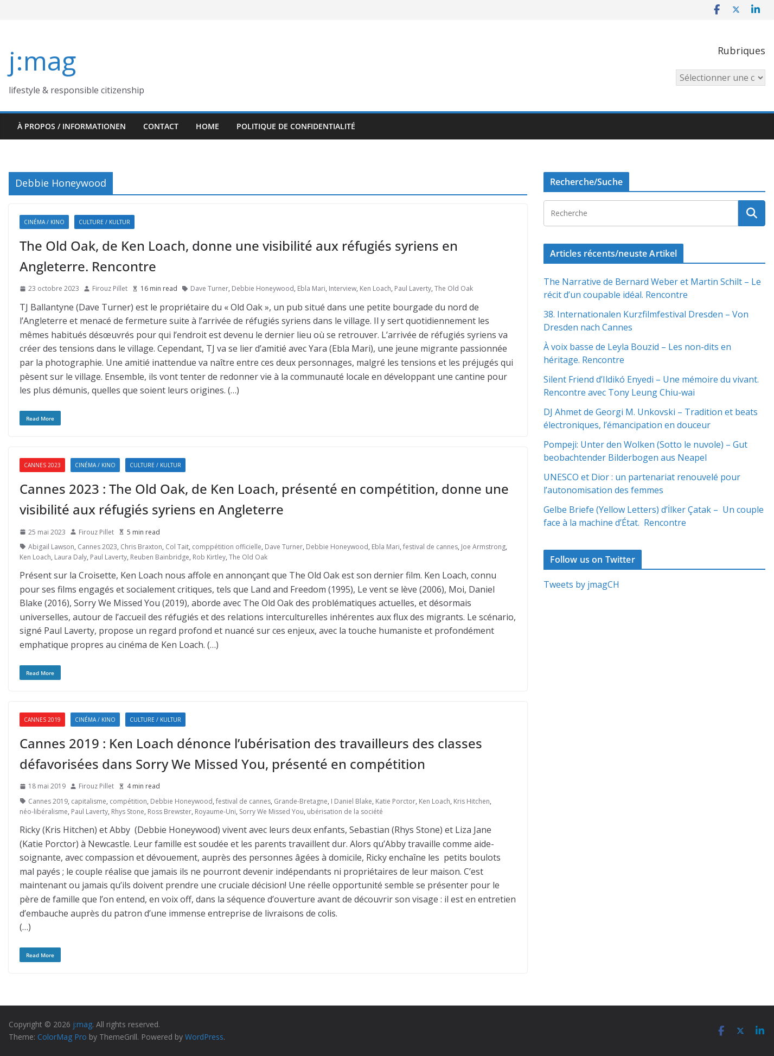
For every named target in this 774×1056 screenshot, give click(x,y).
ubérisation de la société (345, 811)
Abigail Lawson (51, 546)
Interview (342, 288)
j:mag (42, 60)
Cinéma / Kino (44, 222)
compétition (128, 801)
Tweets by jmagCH (581, 584)
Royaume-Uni (215, 811)
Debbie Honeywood (263, 288)
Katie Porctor (395, 801)
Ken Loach (375, 288)
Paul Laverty (412, 288)
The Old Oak (453, 288)
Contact (160, 126)
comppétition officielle (226, 546)
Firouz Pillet (109, 288)
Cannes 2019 (42, 719)
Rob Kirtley (209, 557)
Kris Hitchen (471, 801)
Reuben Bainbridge (159, 557)
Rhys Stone (127, 811)
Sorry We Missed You (271, 811)
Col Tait (177, 546)
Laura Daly (70, 557)
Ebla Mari (311, 288)
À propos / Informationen (71, 126)
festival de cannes (430, 546)
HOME (207, 126)
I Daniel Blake (351, 801)
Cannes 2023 (42, 465)
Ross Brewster (169, 811)
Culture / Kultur (104, 222)
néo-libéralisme (44, 811)
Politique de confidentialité (295, 126)
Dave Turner (209, 288)
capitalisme (88, 801)
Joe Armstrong (483, 546)
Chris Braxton (141, 546)
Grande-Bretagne (301, 801)
